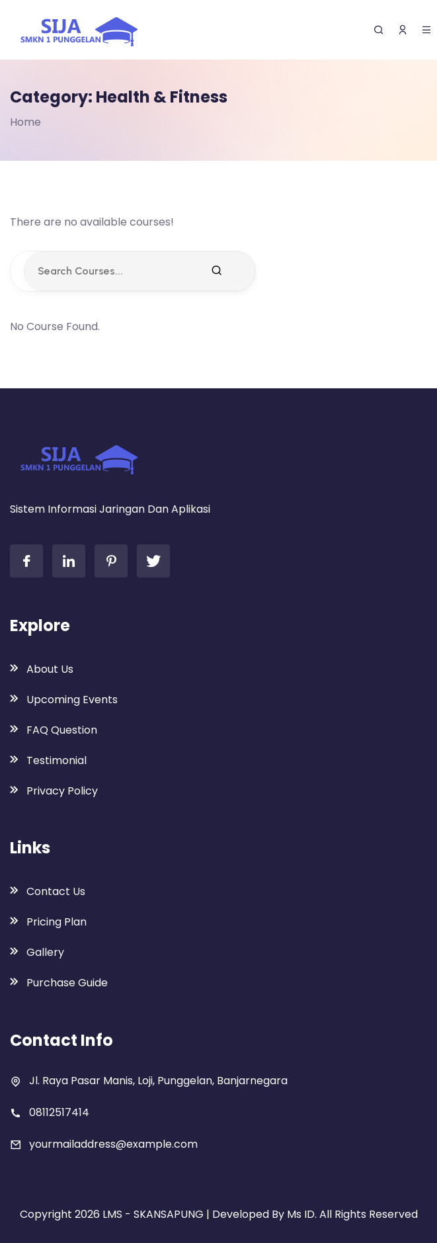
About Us (49, 669)
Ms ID (301, 1214)
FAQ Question (61, 730)
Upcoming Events (72, 699)
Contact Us (55, 891)
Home (25, 122)
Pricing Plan (56, 921)
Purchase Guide (67, 982)
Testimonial (56, 760)
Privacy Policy (62, 790)
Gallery (45, 952)
